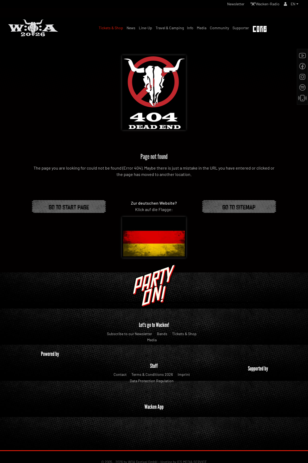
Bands (162, 333)
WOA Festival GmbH (142, 442)
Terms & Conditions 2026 (152, 374)
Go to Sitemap (239, 206)
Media (152, 340)
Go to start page (69, 206)
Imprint (184, 374)
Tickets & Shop (184, 333)
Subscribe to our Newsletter (129, 333)
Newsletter (227, 5)
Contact (120, 374)
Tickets (288, 29)
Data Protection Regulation (152, 380)
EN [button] (292, 5)
